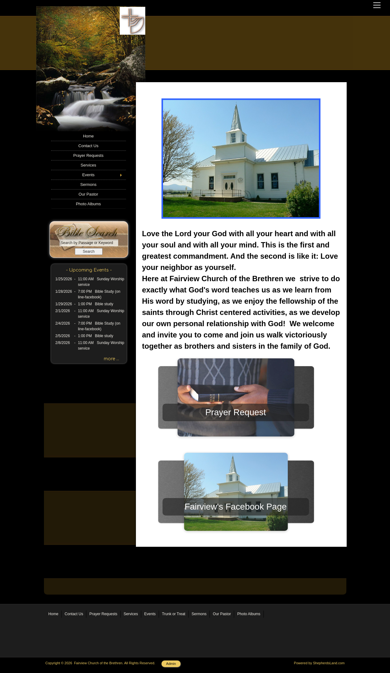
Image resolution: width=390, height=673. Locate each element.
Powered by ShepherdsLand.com (319, 663)
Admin (171, 664)
